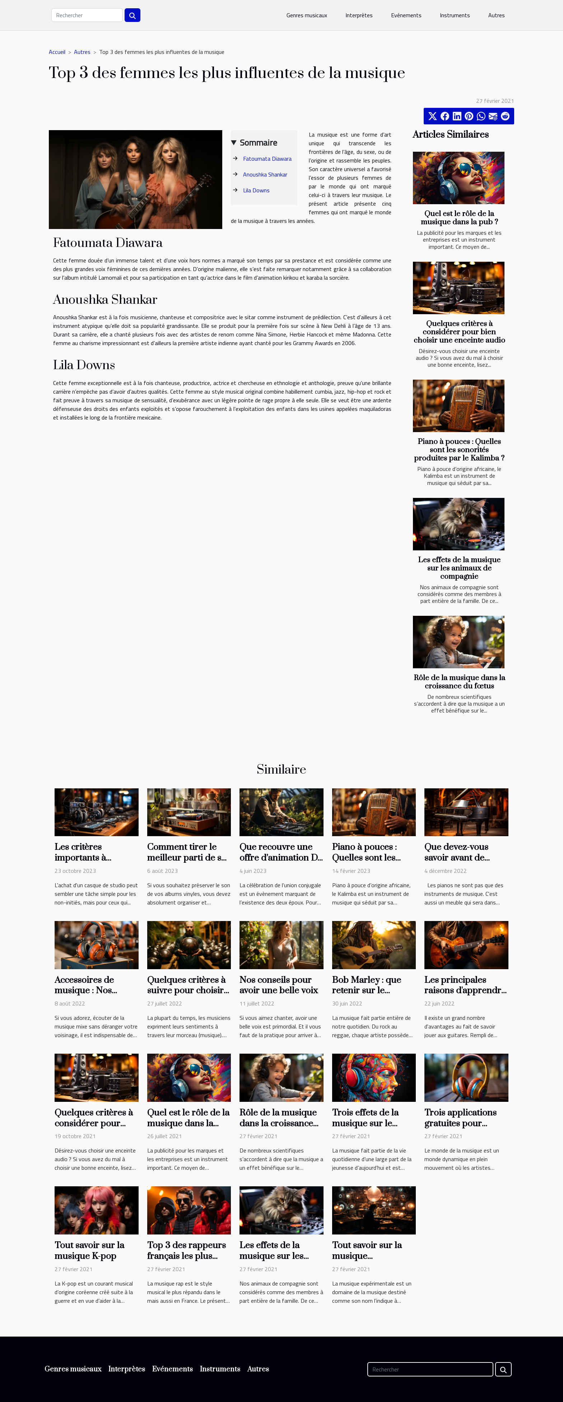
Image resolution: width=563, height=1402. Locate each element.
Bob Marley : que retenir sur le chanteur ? (366, 991)
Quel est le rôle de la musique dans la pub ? (459, 218)
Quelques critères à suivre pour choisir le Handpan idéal (186, 991)
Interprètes (359, 15)
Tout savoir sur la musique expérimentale (367, 1256)
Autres (496, 15)
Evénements (406, 15)
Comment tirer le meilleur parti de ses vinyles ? (188, 858)
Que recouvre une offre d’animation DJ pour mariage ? (280, 858)
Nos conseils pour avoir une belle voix (278, 985)
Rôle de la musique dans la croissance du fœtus (459, 682)
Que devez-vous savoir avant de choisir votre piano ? (465, 858)
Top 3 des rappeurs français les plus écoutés (186, 1256)
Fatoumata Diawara (267, 158)
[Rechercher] (87, 15)
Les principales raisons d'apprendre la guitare (465, 991)
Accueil (57, 51)
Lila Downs (256, 190)
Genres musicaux (307, 15)
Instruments (455, 15)
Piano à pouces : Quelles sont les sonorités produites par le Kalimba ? (459, 450)
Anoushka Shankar (265, 174)
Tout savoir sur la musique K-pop (89, 1251)
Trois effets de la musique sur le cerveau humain (365, 1123)
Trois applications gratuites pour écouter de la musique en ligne (460, 1129)
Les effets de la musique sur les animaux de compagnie (459, 568)
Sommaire (258, 142)
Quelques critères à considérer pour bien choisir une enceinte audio (459, 332)
